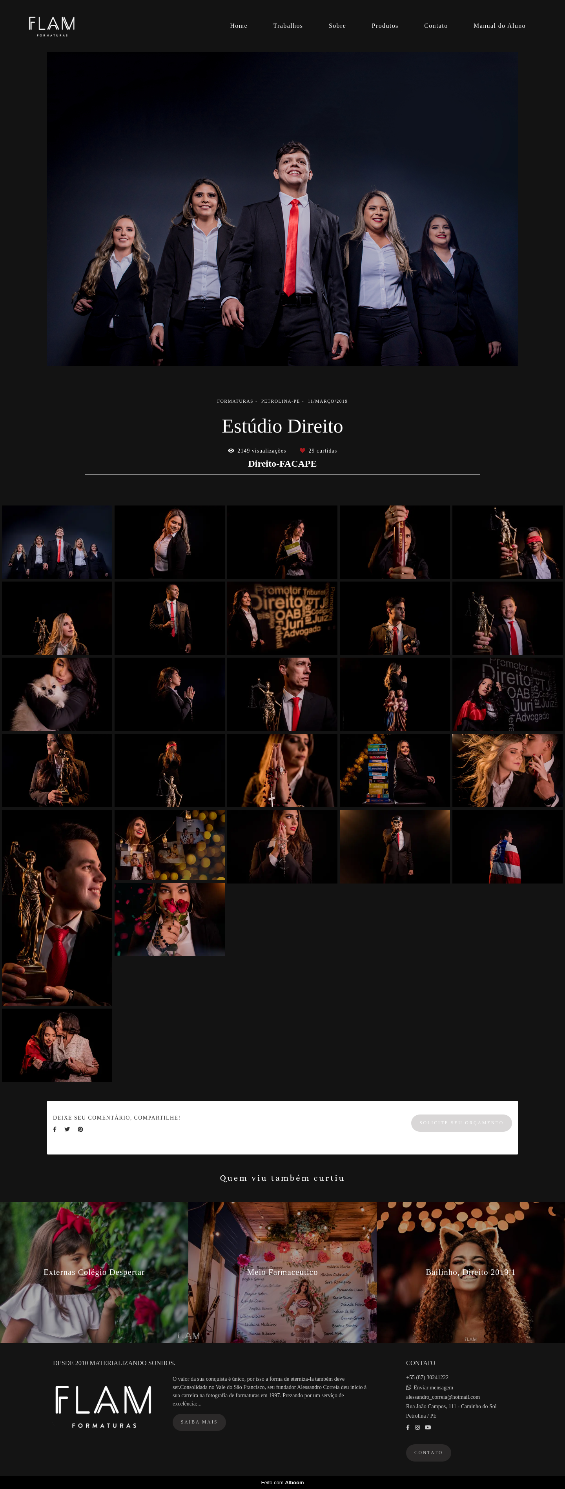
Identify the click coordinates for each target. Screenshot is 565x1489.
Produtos (385, 25)
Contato (436, 25)
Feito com (282, 1482)
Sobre (337, 25)
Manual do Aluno (500, 25)
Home (239, 25)
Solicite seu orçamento (461, 1122)
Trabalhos (288, 25)
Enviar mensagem (434, 1388)
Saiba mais (199, 1422)
